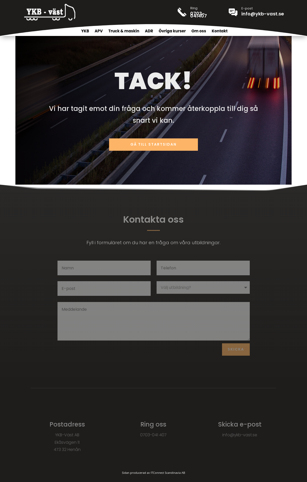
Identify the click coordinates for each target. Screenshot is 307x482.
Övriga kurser (172, 31)
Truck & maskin (123, 31)
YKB (85, 31)
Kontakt (220, 31)
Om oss (198, 31)
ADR (149, 31)
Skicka (236, 349)
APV (99, 31)
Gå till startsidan (153, 144)
